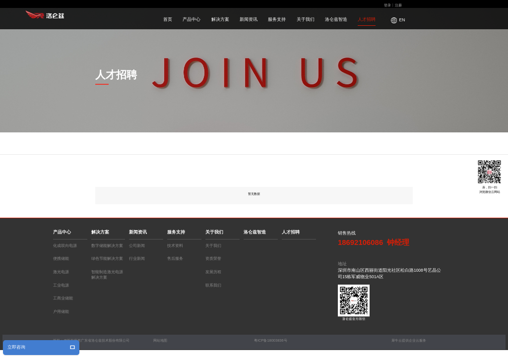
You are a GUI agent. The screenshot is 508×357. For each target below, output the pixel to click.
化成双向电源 (65, 245)
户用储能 (61, 311)
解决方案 (220, 19)
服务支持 (277, 19)
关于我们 (306, 19)
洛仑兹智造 (336, 19)
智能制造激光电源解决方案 (107, 273)
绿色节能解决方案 (107, 258)
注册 (398, 5)
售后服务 (175, 258)
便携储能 (61, 258)
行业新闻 (137, 258)
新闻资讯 (248, 19)
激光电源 (61, 272)
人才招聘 (367, 19)
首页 (167, 19)
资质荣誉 (213, 258)
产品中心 (191, 19)
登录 (387, 5)
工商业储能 (63, 298)
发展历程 (213, 272)
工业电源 (61, 285)
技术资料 (175, 245)
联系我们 (213, 285)
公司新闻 (137, 245)
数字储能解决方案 (107, 245)
